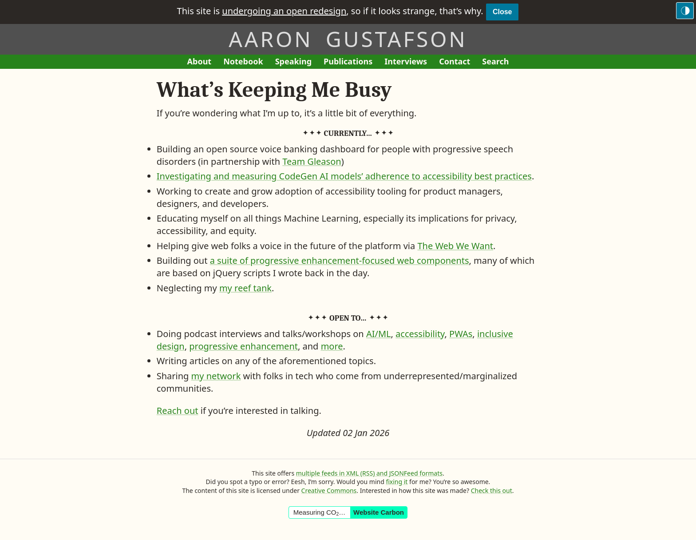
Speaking (296, 62)
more (332, 346)
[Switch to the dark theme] (685, 10)
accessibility (419, 334)
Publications (348, 62)
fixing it (396, 481)
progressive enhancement (243, 346)
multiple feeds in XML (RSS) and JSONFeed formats (369, 473)
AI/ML (378, 334)
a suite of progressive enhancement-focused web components (339, 260)
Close (502, 12)
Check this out (491, 490)
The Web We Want (455, 246)
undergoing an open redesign (284, 11)
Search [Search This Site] (495, 61)
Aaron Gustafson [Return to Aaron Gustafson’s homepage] (348, 38)
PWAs (460, 334)
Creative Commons (329, 490)
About (202, 62)
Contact (457, 62)
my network (216, 376)
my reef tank (245, 288)
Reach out (177, 411)
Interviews (408, 62)
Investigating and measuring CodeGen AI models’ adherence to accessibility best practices (344, 176)
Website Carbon (378, 512)
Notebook (243, 62)
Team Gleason (311, 161)
